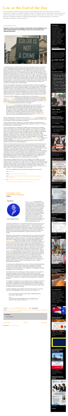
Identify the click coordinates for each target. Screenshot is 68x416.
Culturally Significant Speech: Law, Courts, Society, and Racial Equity (27, 139)
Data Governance (10, 310)
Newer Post (7, 322)
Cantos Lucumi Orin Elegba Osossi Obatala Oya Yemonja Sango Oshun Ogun (58, 130)
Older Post (44, 322)
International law (34, 310)
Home (25, 322)
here (10, 100)
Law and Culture (7, 311)
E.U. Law (16, 310)
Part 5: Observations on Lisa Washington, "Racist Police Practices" (19, 181)
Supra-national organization (16, 311)
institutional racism (10, 240)
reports (30, 226)
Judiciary (39, 310)
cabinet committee (10, 249)
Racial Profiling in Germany (39, 114)
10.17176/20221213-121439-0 (32, 299)
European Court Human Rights (24, 310)
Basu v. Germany (9, 98)
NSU (20, 236)
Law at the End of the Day (25, 8)
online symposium (41, 96)
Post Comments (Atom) (14, 325)
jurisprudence (44, 310)
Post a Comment (9, 316)
